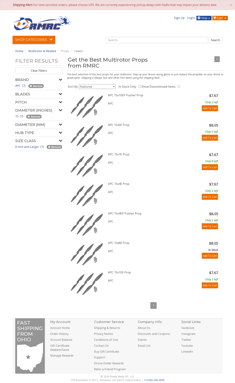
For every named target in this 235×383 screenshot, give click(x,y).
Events (142, 340)
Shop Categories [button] (34, 40)
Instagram (188, 334)
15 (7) (19, 116)
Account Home (60, 328)
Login (191, 18)
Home (19, 51)
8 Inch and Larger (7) (29, 147)
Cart (220, 18)
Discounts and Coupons (154, 334)
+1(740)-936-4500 (154, 380)
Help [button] (204, 18)
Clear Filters (39, 71)
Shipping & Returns (107, 328)
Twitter (186, 340)
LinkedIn (187, 352)
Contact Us (101, 346)
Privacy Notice (103, 334)
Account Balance (61, 340)
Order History (59, 334)
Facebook (187, 328)
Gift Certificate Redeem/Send (59, 348)
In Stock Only (128, 87)
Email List (144, 346)
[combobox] (157, 40)
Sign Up (179, 18)
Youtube (187, 346)
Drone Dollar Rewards (109, 363)
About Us (144, 328)
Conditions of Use (106, 340)
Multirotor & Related (42, 51)
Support (99, 357)
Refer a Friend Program (110, 369)
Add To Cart (210, 108)
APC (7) (20, 86)
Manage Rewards (62, 355)
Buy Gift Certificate (106, 352)
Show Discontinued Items (159, 87)
